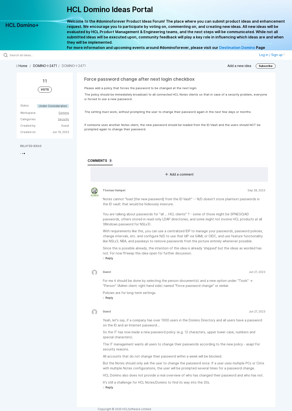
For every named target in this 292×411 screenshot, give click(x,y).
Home (22, 66)
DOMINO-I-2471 (45, 66)
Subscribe (266, 66)
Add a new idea (239, 65)
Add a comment (179, 174)
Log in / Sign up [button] (272, 55)
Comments (100, 160)
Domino (64, 113)
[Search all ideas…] (35, 55)
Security (63, 119)
